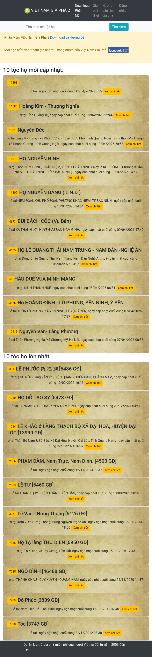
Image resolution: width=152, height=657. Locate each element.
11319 (13, 159)
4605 (12, 250)
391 (11, 369)
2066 (12, 461)
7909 (12, 600)
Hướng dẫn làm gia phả (108, 10)
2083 (12, 485)
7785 (12, 571)
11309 (13, 192)
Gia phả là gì (96, 10)
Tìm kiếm (119, 27)
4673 (12, 221)
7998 (12, 624)
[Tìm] (67, 27)
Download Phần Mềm (82, 10)
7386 (12, 542)
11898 (13, 82)
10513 (13, 331)
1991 (12, 130)
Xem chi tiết (112, 91)
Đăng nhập (123, 8)
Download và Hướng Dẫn (68, 37)
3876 (12, 303)
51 (11, 279)
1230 (12, 397)
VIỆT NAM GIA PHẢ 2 (47, 10)
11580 (13, 106)
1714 (12, 426)
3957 (12, 513)
